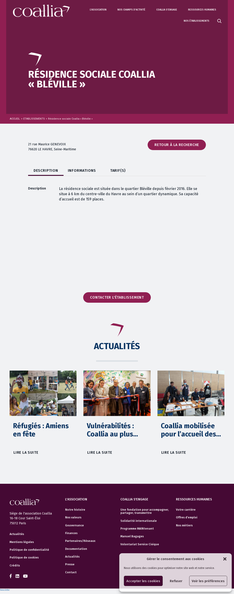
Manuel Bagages (132, 536)
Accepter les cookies (143, 581)
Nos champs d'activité (131, 9)
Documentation (76, 548)
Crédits (15, 565)
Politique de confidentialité (29, 549)
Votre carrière (186, 509)
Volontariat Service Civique (139, 544)
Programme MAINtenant (137, 528)
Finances (71, 533)
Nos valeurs (73, 517)
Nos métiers (184, 525)
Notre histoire (75, 509)
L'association (98, 9)
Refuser (176, 581)
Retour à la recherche (176, 145)
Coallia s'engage (166, 9)
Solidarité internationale (138, 520)
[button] (225, 559)
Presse (69, 564)
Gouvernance (74, 525)
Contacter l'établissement (117, 297)
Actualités (17, 534)
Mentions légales (22, 542)
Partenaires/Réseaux (80, 541)
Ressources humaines (202, 9)
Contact (71, 572)
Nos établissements (196, 20)
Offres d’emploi (186, 517)
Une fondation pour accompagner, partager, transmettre (144, 511)
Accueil (15, 118)
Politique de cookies (24, 557)
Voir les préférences (208, 581)
